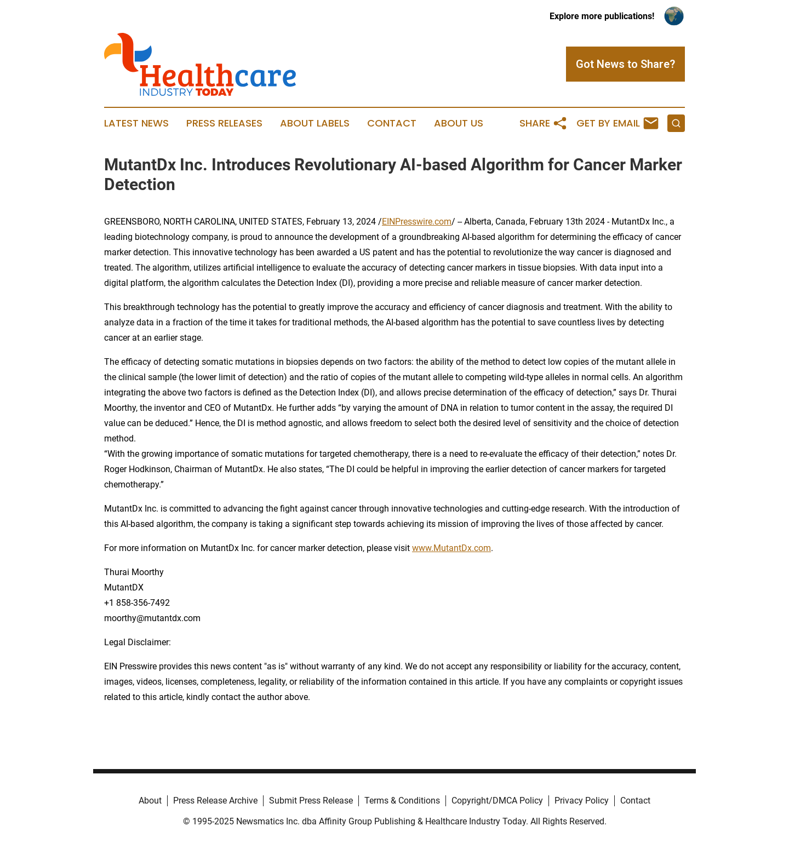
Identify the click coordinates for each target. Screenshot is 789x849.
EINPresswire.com (416, 221)
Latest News (136, 123)
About (150, 800)
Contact (391, 123)
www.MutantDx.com (451, 548)
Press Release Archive (215, 800)
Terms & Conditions (402, 800)
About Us (458, 123)
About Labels (315, 123)
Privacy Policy (581, 800)
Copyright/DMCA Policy (497, 800)
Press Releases (224, 123)
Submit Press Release (311, 800)
